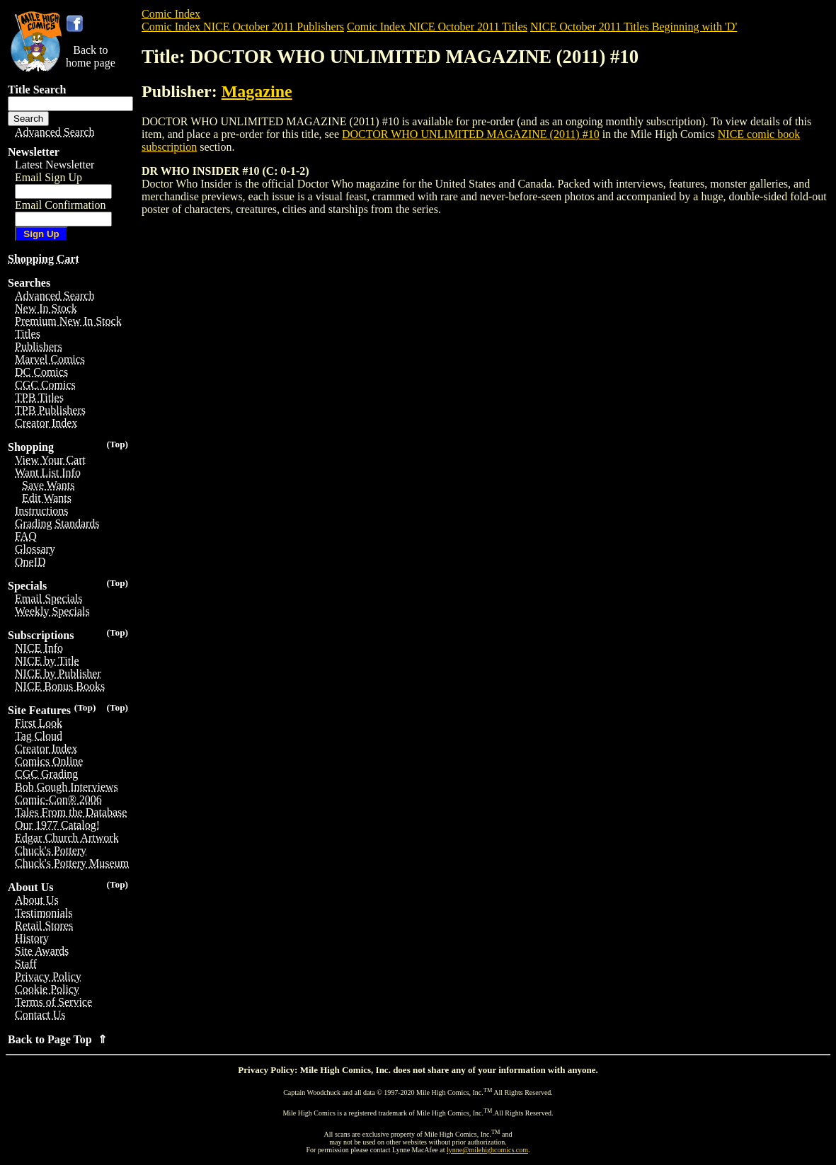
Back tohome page (90, 56)
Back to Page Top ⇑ (57, 1039)
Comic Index (171, 14)
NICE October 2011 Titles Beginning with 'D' (633, 27)
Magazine (257, 91)
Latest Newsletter (54, 165)
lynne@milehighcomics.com (487, 1150)
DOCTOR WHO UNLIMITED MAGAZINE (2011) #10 (471, 134)
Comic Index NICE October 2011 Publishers (243, 27)
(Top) (117, 444)
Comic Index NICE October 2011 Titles (437, 27)
